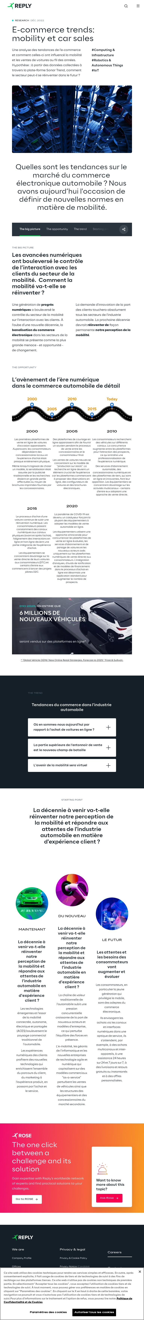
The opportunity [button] (57, 229)
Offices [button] (16, 1266)
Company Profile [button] (22, 1258)
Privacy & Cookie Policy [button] (73, 1258)
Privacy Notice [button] (74, 1266)
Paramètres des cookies (48, 1312)
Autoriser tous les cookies (94, 1312)
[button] (27, 1199)
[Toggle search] (126, 6)
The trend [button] (80, 229)
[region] (72, 1294)
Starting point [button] (102, 229)
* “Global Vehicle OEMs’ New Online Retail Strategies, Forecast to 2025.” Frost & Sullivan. (72, 660)
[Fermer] (140, 1272)
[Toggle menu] (138, 6)
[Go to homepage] (20, 6)
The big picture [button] (30, 229)
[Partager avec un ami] (123, 229)
